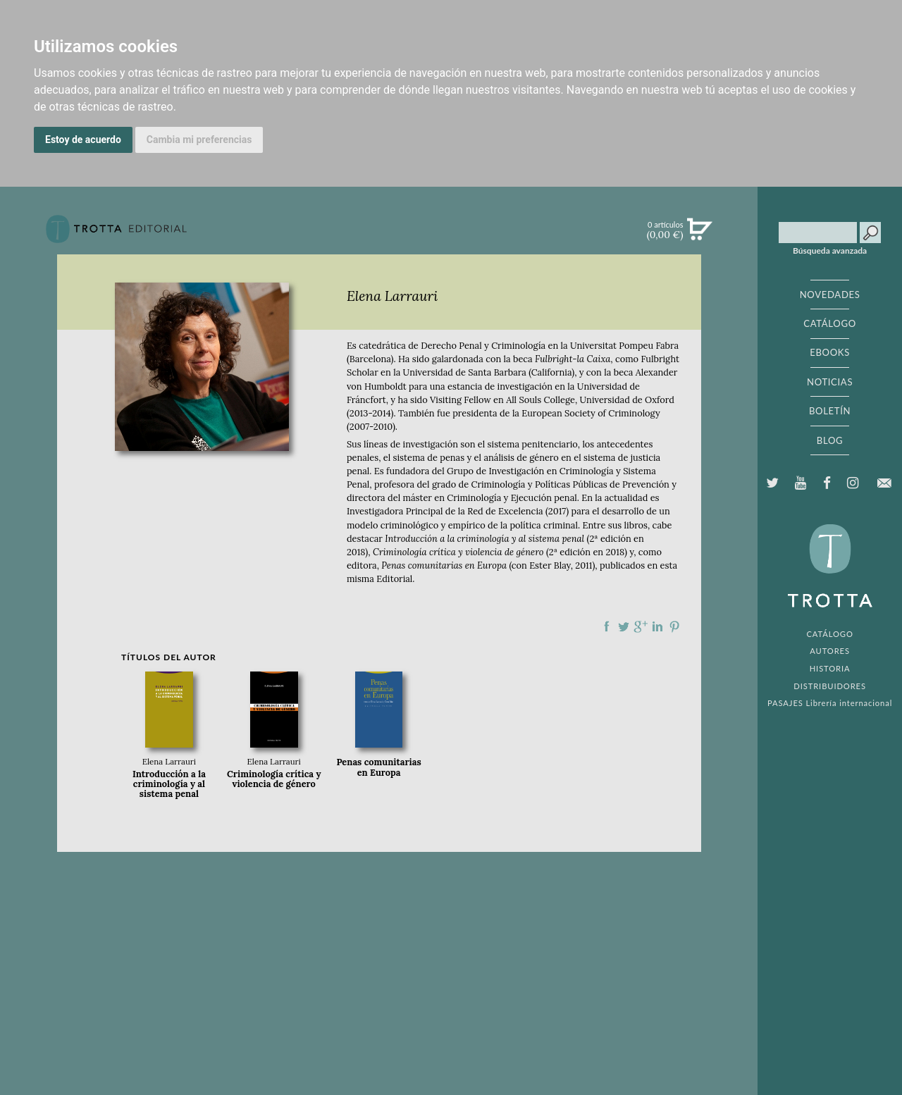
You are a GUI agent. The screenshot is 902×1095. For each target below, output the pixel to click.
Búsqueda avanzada (830, 251)
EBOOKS (830, 352)
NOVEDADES (830, 294)
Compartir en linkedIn (657, 626)
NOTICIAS (830, 382)
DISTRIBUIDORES (829, 686)
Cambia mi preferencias (199, 139)
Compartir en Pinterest (674, 626)
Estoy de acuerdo (83, 139)
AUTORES (830, 650)
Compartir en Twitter (623, 626)
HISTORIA (830, 668)
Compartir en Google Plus (640, 626)
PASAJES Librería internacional (829, 702)
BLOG (830, 440)
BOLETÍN (830, 410)
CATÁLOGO (829, 323)
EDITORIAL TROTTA (830, 569)
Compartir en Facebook (606, 626)
